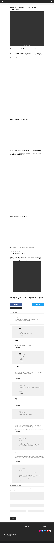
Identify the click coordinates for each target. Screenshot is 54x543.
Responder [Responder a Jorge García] (18, 375)
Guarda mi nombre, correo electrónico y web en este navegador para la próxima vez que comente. (28, 511)
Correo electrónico (13, 506)
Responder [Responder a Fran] (18, 402)
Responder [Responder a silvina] (18, 428)
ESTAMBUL (12, 9)
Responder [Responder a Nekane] (18, 319)
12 (20, 9)
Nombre (12, 501)
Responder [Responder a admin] (22, 332)
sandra (16, 337)
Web (28, 506)
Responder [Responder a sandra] (18, 344)
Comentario (12, 487)
